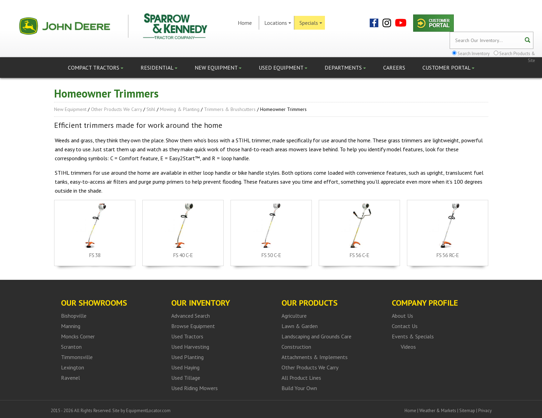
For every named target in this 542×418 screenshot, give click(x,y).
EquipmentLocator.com (148, 411)
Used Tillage (185, 377)
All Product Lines (301, 377)
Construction (296, 346)
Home (245, 22)
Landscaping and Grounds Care (316, 336)
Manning (70, 326)
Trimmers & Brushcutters (230, 109)
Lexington (72, 367)
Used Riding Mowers (194, 388)
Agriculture (294, 315)
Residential (159, 67)
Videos (408, 346)
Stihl (150, 109)
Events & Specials (413, 336)
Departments (345, 67)
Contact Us (405, 326)
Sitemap (467, 411)
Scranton (71, 346)
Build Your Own (299, 388)
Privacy (485, 411)
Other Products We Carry (116, 109)
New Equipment (218, 67)
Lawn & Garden (300, 326)
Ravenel (70, 377)
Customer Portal (448, 67)
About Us (402, 315)
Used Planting (187, 357)
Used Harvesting (190, 346)
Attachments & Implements (315, 357)
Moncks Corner (78, 336)
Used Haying (185, 367)
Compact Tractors (95, 67)
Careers (394, 67)
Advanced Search (190, 315)
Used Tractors (187, 336)
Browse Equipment (193, 326)
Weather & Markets (437, 411)
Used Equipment (283, 67)
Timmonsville (77, 357)
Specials (310, 22)
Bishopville (73, 315)
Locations (277, 22)
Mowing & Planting (180, 109)
